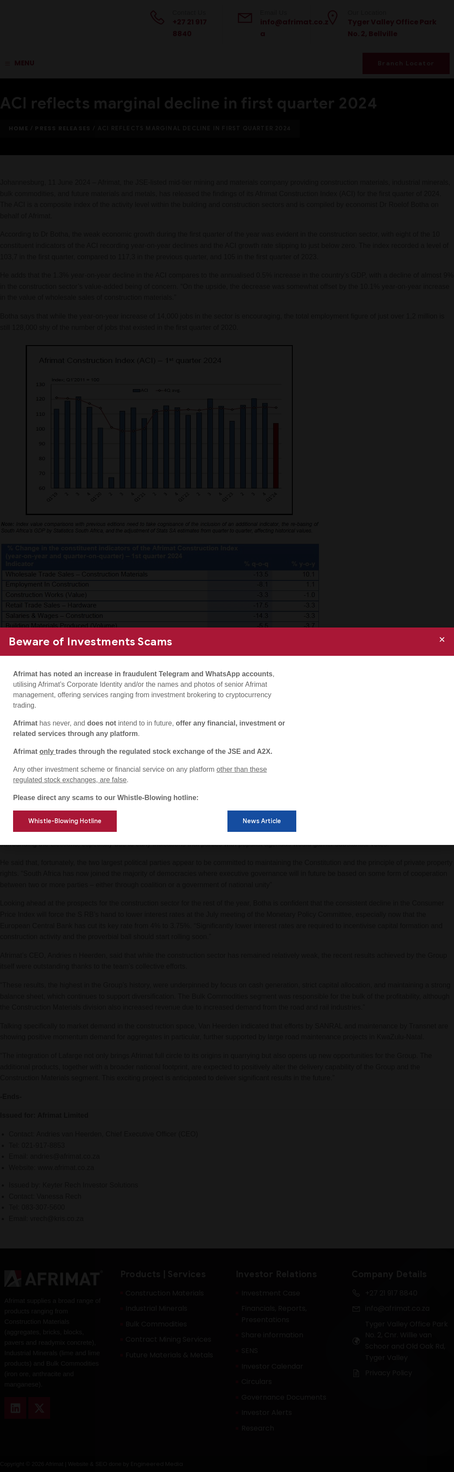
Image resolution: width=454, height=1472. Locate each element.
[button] (442, 639)
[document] (227, 736)
